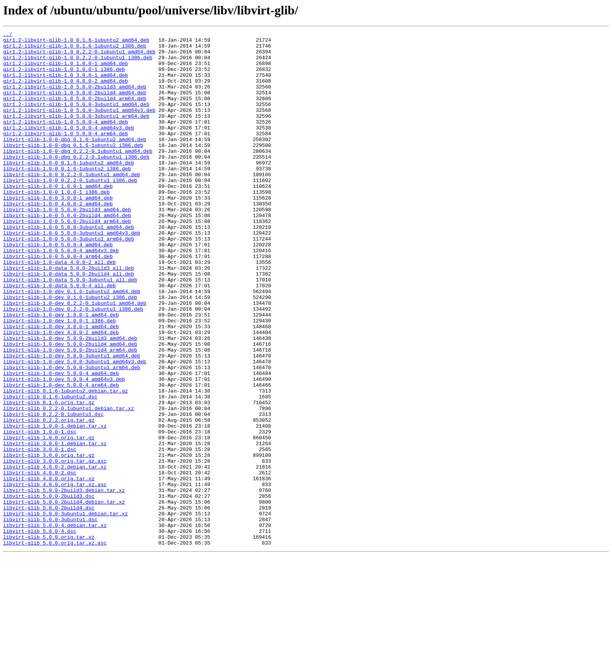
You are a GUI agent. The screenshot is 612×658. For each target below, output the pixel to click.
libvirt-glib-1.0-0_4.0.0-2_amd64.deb (58, 238)
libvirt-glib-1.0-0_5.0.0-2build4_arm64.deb (67, 259)
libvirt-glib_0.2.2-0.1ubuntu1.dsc (53, 491)
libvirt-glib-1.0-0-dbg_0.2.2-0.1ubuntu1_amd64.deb (77, 175)
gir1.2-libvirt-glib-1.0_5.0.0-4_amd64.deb (65, 140)
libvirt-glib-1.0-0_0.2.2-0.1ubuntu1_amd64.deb (71, 203)
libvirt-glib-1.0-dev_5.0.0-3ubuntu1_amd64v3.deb (74, 428)
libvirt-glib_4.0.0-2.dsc (39, 561)
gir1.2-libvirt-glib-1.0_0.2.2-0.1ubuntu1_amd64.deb (79, 56)
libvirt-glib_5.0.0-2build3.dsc (48, 589)
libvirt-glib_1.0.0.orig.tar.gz (48, 519)
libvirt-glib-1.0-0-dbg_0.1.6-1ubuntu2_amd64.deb (74, 161)
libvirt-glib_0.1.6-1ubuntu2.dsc (50, 470)
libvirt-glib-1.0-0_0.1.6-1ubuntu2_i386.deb (67, 196)
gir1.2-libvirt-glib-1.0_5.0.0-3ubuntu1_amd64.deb (76, 119)
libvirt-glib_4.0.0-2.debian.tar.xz (55, 554)
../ (7, 35)
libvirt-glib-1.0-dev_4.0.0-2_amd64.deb (61, 392)
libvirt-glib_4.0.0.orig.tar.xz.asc (55, 575)
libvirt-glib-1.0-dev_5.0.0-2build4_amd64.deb (70, 406)
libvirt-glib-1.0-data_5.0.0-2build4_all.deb (68, 322)
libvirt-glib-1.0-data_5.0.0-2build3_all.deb (68, 315)
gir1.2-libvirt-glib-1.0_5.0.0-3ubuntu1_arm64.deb (76, 133)
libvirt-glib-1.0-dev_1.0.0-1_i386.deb (59, 378)
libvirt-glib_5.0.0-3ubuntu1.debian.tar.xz (65, 610)
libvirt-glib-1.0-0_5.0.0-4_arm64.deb (58, 301)
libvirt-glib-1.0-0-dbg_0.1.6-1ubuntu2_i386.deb (73, 168)
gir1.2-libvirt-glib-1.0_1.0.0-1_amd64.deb (65, 70)
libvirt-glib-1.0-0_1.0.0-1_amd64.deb (58, 217)
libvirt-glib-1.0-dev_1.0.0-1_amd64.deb (61, 371)
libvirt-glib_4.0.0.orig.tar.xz (48, 568)
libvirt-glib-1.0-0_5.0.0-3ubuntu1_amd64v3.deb (71, 273)
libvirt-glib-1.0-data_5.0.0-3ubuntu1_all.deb (70, 329)
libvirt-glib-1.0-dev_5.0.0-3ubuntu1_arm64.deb (71, 435)
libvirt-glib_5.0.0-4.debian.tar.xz (55, 624)
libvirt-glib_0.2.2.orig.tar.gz (48, 498)
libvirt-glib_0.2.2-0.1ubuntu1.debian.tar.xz (68, 484)
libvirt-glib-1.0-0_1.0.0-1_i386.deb (56, 224)
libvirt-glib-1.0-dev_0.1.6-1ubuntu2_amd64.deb (71, 343)
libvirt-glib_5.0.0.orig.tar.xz (48, 638)
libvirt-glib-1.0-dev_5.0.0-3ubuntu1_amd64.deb (71, 421)
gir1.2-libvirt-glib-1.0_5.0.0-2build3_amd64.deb (74, 98)
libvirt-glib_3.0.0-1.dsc (39, 533)
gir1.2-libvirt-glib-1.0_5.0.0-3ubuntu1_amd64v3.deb (79, 126)
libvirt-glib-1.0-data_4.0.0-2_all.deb (59, 308)
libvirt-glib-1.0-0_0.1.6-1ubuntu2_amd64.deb (68, 189)
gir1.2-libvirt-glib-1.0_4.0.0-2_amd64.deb (65, 91)
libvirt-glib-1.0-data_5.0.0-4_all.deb (59, 336)
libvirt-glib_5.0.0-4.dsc (39, 631)
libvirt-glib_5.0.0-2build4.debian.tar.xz (64, 596)
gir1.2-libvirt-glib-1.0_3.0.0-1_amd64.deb (65, 84)
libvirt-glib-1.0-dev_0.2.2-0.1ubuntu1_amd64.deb (74, 357)
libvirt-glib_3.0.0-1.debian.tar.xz (55, 526)
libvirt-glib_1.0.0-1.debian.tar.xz (55, 505)
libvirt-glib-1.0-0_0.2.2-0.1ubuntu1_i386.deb (70, 210)
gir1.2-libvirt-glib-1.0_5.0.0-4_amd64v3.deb (68, 147)
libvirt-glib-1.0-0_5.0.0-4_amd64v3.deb (61, 294)
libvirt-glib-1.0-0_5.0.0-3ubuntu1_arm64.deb (68, 280)
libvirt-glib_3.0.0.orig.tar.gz (48, 540)
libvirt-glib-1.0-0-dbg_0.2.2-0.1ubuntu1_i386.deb (76, 182)
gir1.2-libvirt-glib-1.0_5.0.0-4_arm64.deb (65, 154)
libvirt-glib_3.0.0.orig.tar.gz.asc (55, 547)
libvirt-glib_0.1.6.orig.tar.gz (48, 477)
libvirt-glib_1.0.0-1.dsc (39, 512)
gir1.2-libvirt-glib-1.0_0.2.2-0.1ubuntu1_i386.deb (77, 63)
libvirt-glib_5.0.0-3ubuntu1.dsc (50, 617)
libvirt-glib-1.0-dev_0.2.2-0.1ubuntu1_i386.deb (73, 364)
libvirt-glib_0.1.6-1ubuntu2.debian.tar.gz (65, 463)
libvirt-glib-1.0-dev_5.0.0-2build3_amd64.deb (70, 399)
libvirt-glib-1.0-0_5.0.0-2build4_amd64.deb (67, 252)
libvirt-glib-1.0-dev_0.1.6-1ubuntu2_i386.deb (70, 350)
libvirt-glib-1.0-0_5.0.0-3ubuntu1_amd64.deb (68, 266)
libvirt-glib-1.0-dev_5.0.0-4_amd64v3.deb (64, 449)
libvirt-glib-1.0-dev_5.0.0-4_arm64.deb (61, 456)
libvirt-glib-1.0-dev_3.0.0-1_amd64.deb (61, 385)
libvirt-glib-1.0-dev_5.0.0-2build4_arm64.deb (70, 413)
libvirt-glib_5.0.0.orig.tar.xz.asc (55, 645)
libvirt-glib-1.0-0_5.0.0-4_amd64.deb (58, 287)
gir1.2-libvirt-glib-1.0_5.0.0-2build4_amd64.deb (74, 105)
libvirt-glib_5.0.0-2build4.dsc (48, 603)
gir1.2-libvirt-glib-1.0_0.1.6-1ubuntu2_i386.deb (74, 49)
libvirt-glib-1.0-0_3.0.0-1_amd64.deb (58, 231)
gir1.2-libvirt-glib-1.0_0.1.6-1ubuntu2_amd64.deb (76, 42)
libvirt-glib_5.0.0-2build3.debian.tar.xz (64, 582)
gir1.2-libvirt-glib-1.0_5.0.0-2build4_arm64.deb (74, 112)
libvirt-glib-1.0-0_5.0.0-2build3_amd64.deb (67, 245)
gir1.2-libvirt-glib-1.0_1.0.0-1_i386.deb (64, 77)
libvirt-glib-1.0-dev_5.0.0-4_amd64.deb (61, 442)
